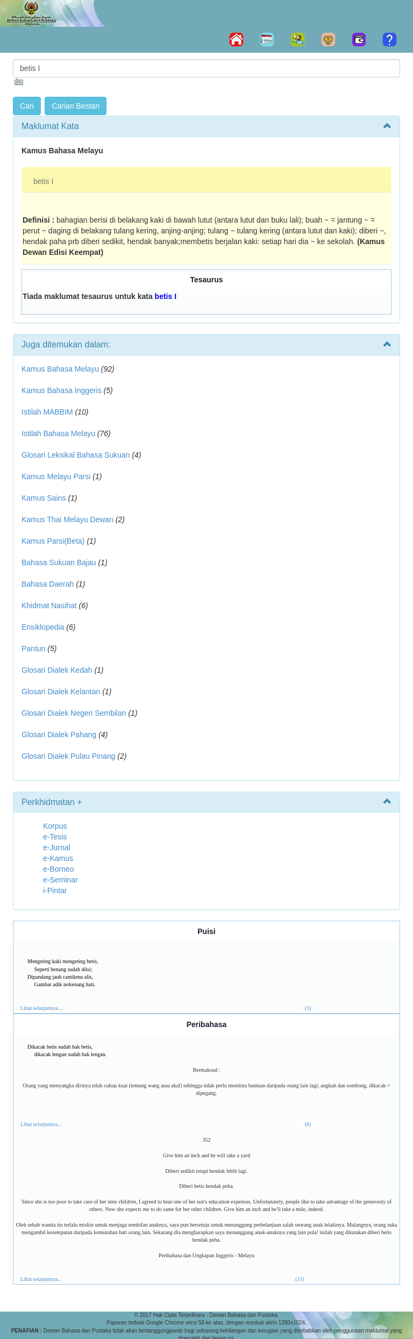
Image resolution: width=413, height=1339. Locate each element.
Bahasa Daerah (48, 584)
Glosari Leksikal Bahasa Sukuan (76, 455)
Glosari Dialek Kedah (57, 670)
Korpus (55, 826)
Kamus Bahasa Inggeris (62, 390)
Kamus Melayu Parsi (56, 476)
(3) (308, 1008)
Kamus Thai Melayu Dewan (67, 519)
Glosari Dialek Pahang (59, 734)
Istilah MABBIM (47, 412)
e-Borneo (58, 869)
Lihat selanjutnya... (41, 1008)
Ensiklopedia (43, 627)
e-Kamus (58, 858)
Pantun (33, 648)
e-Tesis (55, 836)
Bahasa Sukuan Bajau (59, 562)
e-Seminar (60, 879)
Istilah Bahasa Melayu (58, 433)
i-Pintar (55, 890)
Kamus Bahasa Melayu (61, 369)
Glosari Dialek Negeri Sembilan (74, 713)
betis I (43, 181)
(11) (299, 1279)
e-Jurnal (56, 847)
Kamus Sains (44, 498)
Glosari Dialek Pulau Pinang (68, 756)
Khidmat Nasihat (49, 605)
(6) (308, 1124)
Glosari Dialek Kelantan (61, 691)
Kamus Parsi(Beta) (53, 541)
